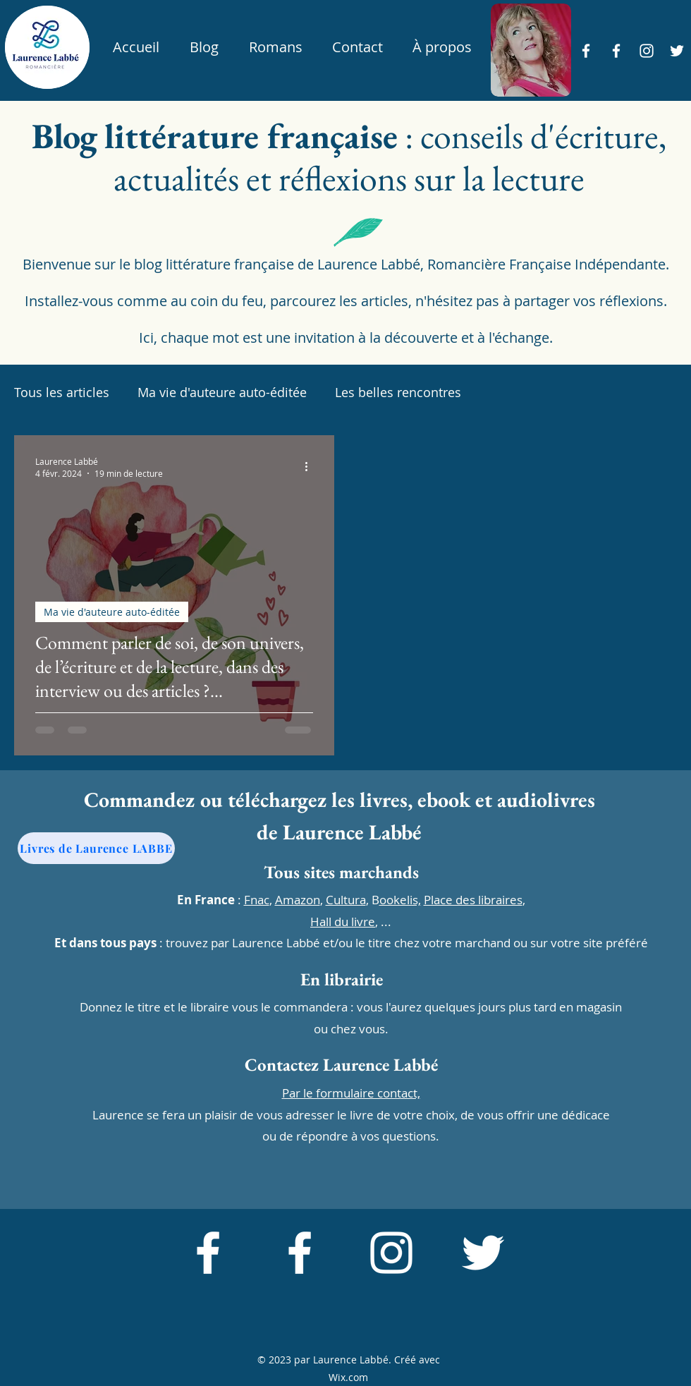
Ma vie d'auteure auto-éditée (222, 392)
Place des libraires (473, 900)
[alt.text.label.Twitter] (677, 51)
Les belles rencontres (398, 392)
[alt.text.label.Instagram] (646, 51)
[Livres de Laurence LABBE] (96, 848)
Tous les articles (61, 392)
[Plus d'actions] (310, 466)
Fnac (256, 900)
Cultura (346, 900)
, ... (350, 921)
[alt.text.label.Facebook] (586, 51)
